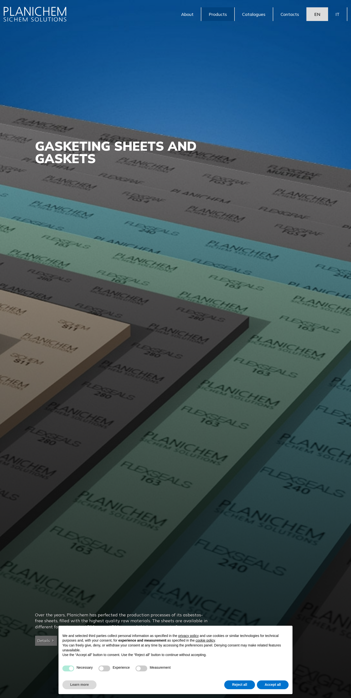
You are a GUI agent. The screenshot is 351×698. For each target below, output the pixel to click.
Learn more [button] (79, 685)
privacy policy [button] (188, 636)
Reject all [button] (239, 685)
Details (46, 640)
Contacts (290, 14)
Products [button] (218, 14)
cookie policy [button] (205, 640)
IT (337, 14)
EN (317, 14)
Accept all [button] (273, 685)
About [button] (187, 14)
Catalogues (253, 14)
